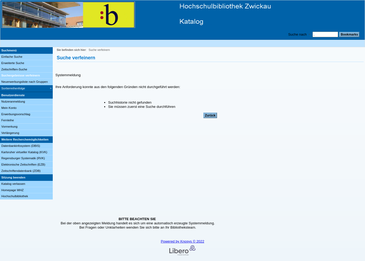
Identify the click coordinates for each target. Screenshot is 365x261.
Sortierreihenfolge (13, 88)
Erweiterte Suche (12, 63)
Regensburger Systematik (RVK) (23, 158)
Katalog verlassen (13, 183)
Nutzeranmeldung (13, 101)
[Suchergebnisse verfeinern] (26, 75)
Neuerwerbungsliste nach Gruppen (24, 81)
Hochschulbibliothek (14, 196)
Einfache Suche (11, 56)
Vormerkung (9, 126)
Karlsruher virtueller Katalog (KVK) (24, 152)
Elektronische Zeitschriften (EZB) (23, 164)
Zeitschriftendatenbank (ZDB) (21, 170)
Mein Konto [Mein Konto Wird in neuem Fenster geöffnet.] (9, 107)
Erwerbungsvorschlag (15, 114)
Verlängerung (10, 132)
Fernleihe (7, 120)
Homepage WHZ (12, 190)
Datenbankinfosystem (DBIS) (20, 145)
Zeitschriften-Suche (14, 69)
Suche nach (297, 34)
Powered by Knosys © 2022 (182, 241)
